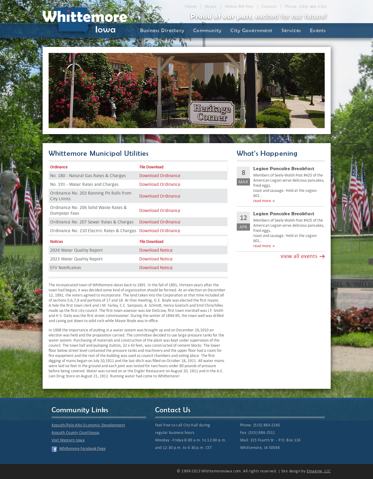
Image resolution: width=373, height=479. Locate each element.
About (211, 6)
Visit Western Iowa (68, 440)
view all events (299, 255)
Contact (269, 6)
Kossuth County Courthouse (76, 432)
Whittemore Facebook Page (82, 448)
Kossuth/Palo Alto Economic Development (88, 425)
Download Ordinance (159, 175)
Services (291, 30)
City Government (251, 30)
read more (262, 200)
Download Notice (156, 250)
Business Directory (162, 30)
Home (190, 6)
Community (207, 30)
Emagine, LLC (319, 471)
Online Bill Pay (239, 6)
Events (318, 30)
